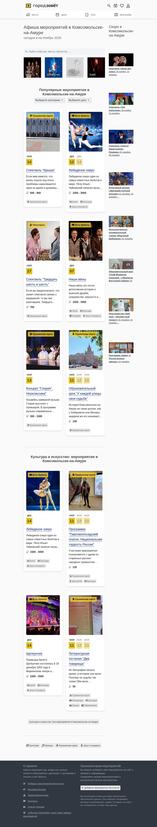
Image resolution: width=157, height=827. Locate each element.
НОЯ (71, 374)
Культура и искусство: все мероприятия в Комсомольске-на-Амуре (63, 722)
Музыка (47, 745)
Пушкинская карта (37, 202)
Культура (85, 202)
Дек (72, 265)
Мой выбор (122, 15)
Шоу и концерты (78, 207)
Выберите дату (78, 100)
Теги (90, 15)
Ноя (29, 156)
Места (32, 15)
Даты (61, 15)
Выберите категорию (48, 100)
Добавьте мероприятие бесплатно (100, 787)
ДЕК (72, 156)
